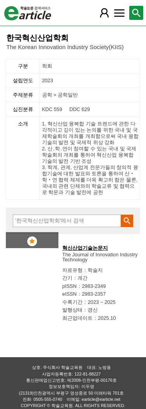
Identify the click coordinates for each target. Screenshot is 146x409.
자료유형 (72, 270)
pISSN (69, 286)
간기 (67, 278)
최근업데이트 (77, 318)
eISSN (69, 294)
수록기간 (72, 302)
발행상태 (72, 310)
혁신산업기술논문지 (85, 248)
